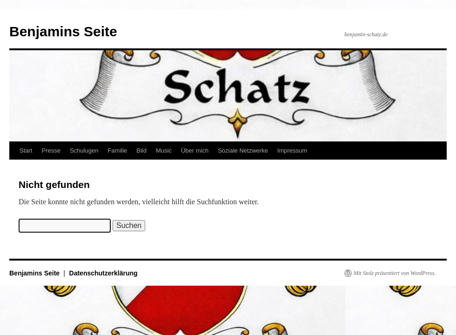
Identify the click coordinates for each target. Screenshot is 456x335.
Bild (141, 150)
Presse (50, 150)
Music (164, 150)
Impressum (292, 150)
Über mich (194, 150)
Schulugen (84, 150)
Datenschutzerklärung (103, 273)
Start (26, 150)
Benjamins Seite (63, 31)
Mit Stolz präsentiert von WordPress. (395, 273)
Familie (117, 150)
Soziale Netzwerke (243, 150)
